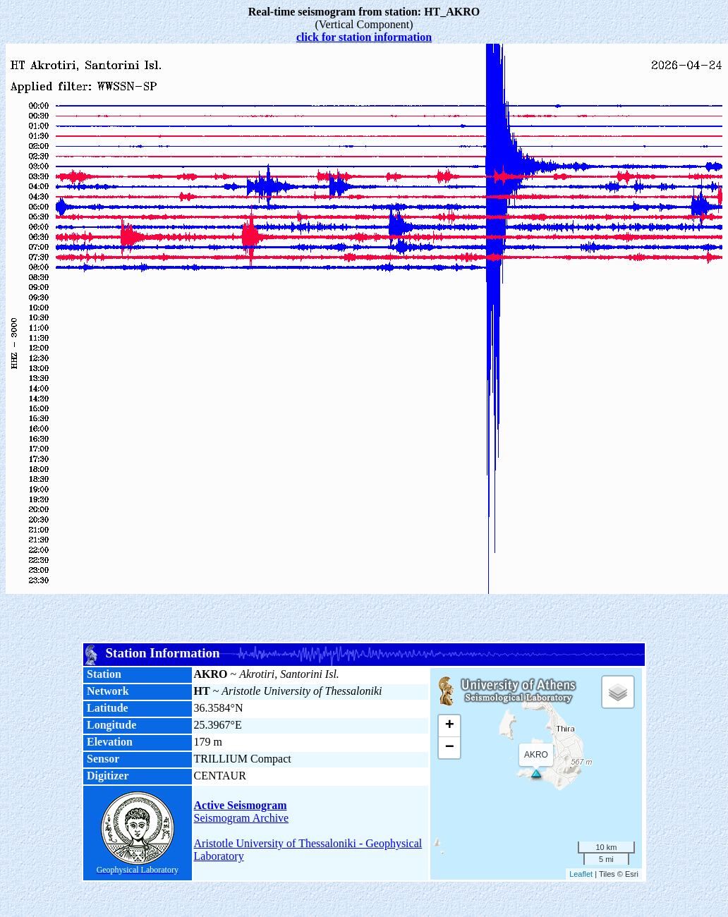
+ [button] (449, 725)
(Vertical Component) (364, 18)
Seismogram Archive (241, 818)
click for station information (364, 37)
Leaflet (581, 874)
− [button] (449, 747)
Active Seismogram (240, 805)
